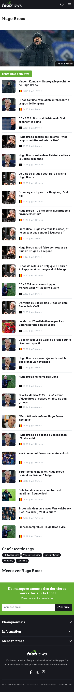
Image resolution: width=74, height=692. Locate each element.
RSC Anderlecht (11, 555)
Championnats (13, 622)
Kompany (8, 560)
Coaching (22, 560)
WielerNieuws (65, 684)
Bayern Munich (52, 555)
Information (11, 631)
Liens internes (13, 641)
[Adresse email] (28, 607)
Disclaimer (32, 684)
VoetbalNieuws (48, 684)
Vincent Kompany (31, 555)
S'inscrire (63, 607)
